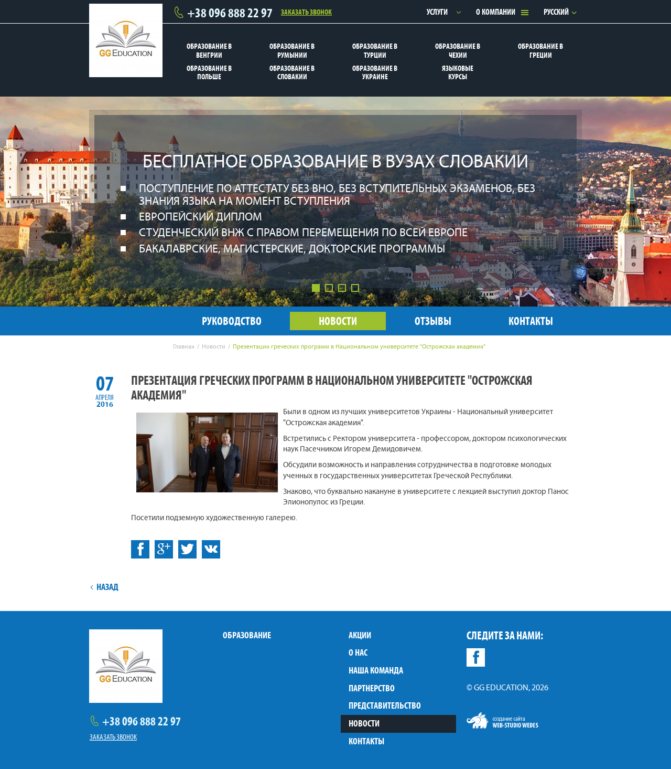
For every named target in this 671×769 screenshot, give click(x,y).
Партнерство (372, 688)
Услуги (437, 12)
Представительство (385, 705)
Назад (104, 587)
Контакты (366, 741)
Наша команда (376, 670)
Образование (247, 635)
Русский (556, 12)
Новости (364, 723)
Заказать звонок (306, 11)
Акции (360, 635)
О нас (358, 652)
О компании (495, 12)
